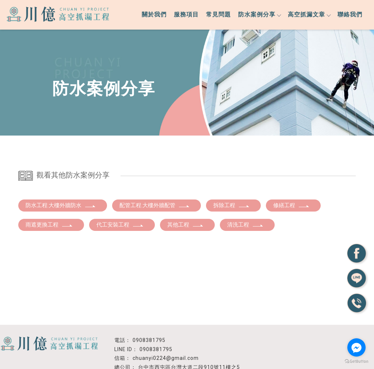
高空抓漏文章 (309, 14)
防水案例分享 (259, 14)
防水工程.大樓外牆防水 (61, 205)
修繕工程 (291, 205)
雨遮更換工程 (49, 224)
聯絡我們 (349, 14)
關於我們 (154, 14)
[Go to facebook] (356, 347)
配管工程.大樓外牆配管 (154, 205)
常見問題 (218, 14)
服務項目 (186, 14)
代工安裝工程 (120, 224)
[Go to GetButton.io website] (356, 361)
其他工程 (185, 224)
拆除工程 (231, 205)
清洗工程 (245, 224)
